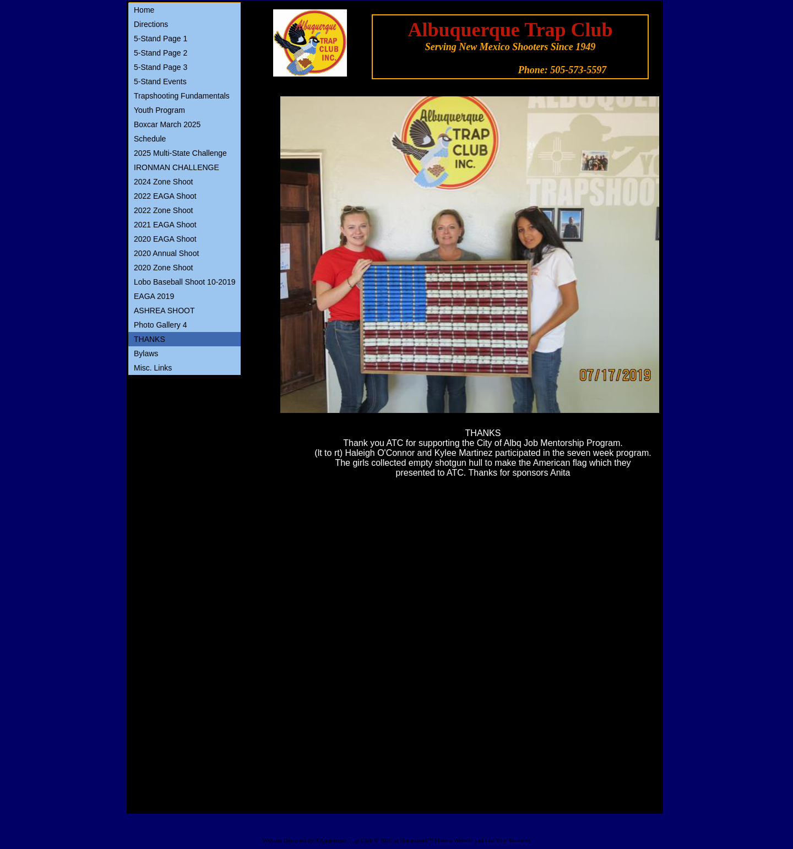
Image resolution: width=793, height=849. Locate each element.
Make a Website (453, 840)
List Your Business (508, 840)
